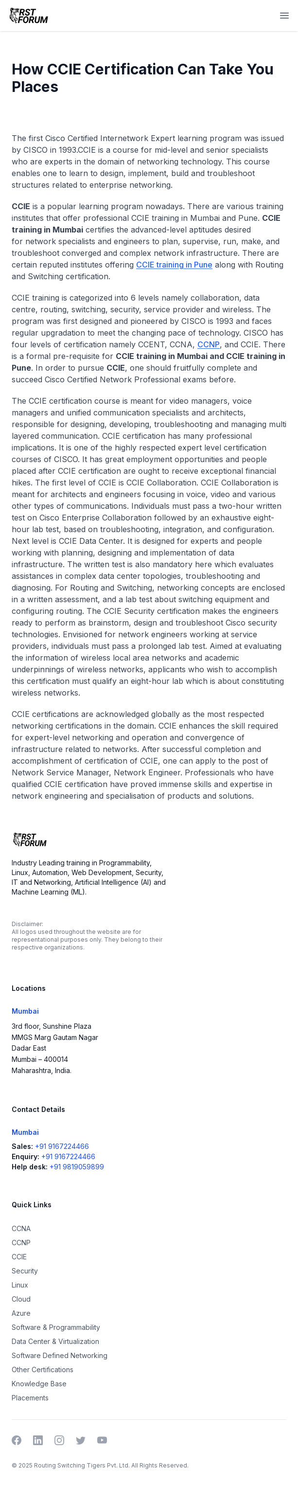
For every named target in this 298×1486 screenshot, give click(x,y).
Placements (30, 1398)
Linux (20, 1285)
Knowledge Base (39, 1383)
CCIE (19, 1257)
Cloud (21, 1299)
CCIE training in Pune (174, 264)
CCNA (21, 1228)
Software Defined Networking (59, 1355)
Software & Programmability (56, 1327)
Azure (21, 1313)
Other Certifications (42, 1369)
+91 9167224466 (62, 1146)
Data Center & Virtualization (55, 1341)
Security (25, 1271)
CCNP (208, 344)
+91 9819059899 (77, 1167)
